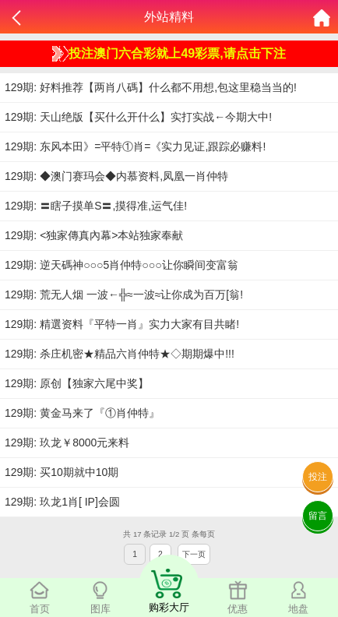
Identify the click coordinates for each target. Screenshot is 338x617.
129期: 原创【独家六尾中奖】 (77, 383)
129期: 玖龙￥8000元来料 (67, 442)
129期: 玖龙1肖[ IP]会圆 (62, 501)
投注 (317, 476)
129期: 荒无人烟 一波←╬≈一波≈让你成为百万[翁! (124, 294)
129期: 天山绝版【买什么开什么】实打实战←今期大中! (138, 117)
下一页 (194, 554)
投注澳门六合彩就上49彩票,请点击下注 (168, 54)
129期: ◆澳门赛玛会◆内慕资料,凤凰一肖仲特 (116, 176)
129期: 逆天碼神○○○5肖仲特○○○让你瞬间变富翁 (121, 265)
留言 (317, 515)
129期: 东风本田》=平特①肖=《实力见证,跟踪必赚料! (135, 146)
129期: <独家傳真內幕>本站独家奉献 (94, 235)
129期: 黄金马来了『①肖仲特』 (82, 413)
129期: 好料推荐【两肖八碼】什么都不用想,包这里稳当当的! (151, 87)
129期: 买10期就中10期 (61, 472)
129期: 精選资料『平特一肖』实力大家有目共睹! (122, 324)
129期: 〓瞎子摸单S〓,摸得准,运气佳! (96, 205)
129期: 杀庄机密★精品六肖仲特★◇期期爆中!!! (119, 353)
